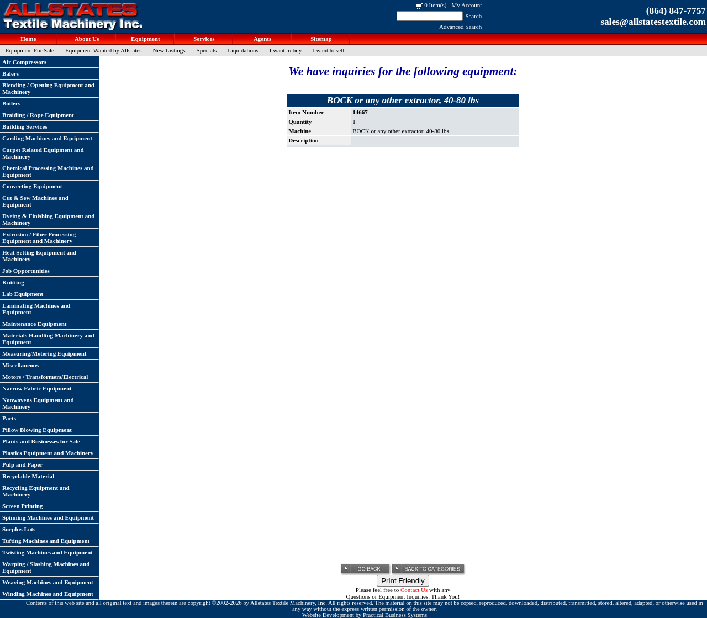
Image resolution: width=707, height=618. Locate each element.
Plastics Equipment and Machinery (47, 453)
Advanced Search (460, 26)
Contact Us (414, 590)
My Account (467, 5)
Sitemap (320, 38)
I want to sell (328, 50)
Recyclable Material (28, 476)
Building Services (25, 126)
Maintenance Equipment (34, 323)
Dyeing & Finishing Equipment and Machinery (48, 219)
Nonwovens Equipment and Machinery (38, 403)
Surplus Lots (18, 529)
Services (203, 38)
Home (27, 38)
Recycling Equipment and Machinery (36, 491)
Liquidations (243, 50)
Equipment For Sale (30, 50)
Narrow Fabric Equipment (37, 388)
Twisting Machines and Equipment (47, 552)
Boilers (11, 103)
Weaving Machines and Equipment (47, 582)
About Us (86, 38)
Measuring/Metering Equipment (44, 353)
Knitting (13, 282)
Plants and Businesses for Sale (41, 441)
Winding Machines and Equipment (47, 593)
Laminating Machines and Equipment (36, 308)
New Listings (169, 50)
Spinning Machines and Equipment (48, 517)
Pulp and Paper (22, 464)
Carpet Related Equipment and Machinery (43, 153)
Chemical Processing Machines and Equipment (48, 171)
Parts (9, 418)
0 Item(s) (435, 5)
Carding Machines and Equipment (47, 138)
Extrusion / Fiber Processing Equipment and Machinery (39, 237)
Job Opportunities (26, 270)
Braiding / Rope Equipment (38, 115)
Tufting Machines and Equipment (45, 540)
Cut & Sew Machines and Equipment (35, 201)
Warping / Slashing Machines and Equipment (45, 567)
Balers (10, 73)
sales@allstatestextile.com (653, 22)
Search (473, 16)
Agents (262, 38)
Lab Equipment (22, 293)
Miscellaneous (20, 365)
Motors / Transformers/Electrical (45, 376)
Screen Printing (22, 506)
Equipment (144, 38)
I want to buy (286, 50)
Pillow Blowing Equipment (37, 429)
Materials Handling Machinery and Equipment (48, 338)
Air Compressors (24, 62)
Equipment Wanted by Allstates (103, 50)
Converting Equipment (32, 186)
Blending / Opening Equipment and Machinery (48, 88)
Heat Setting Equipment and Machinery (39, 255)
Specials (207, 50)
